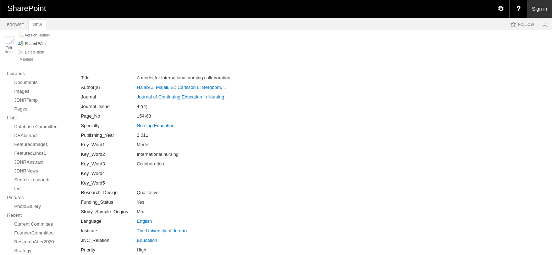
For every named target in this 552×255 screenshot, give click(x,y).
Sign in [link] (539, 9)
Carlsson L (188, 87)
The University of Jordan (162, 230)
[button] (8, 44)
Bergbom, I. (214, 87)
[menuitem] (500, 9)
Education (147, 240)
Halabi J (145, 87)
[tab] (15, 23)
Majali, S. (165, 87)
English (144, 221)
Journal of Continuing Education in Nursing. (181, 97)
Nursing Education (156, 125)
